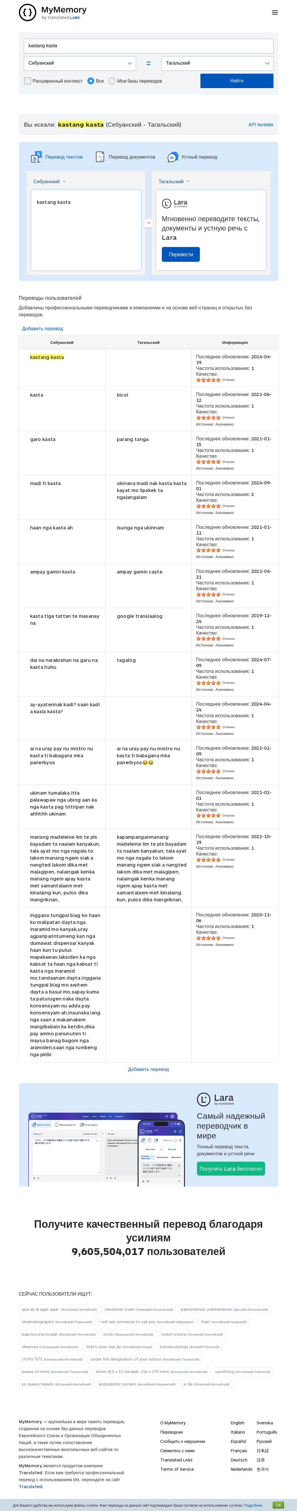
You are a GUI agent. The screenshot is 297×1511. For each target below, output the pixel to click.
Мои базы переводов (135, 80)
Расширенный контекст (53, 80)
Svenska (265, 1422)
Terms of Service (177, 1469)
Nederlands (242, 1469)
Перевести (181, 254)
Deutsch (239, 1459)
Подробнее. (253, 1505)
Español (238, 1441)
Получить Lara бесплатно (231, 1168)
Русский (264, 1441)
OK (278, 1505)
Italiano (238, 1432)
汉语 (261, 1459)
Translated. (31, 1486)
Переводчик (171, 1432)
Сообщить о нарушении (182, 1441)
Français (239, 1450)
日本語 (263, 1450)
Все (95, 80)
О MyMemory (173, 1422)
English (238, 1422)
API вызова (261, 124)
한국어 (263, 1469)
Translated (176, 1459)
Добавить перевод (42, 328)
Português (267, 1432)
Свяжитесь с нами (177, 1450)
